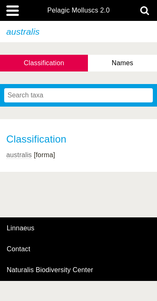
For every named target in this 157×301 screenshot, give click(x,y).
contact (18, 249)
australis (19, 154)
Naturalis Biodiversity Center (50, 270)
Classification (44, 62)
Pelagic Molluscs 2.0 (78, 10)
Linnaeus (20, 228)
